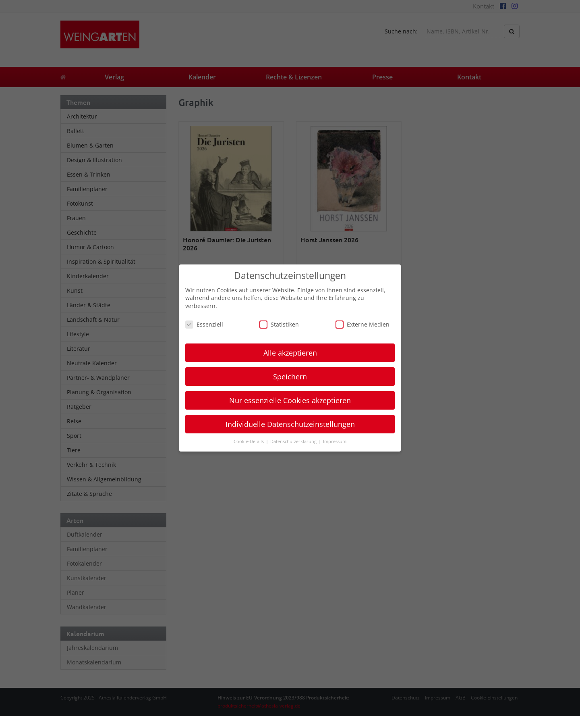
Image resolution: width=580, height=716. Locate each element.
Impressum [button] (334, 441)
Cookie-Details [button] (249, 441)
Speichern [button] (290, 376)
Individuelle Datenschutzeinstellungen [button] (290, 424)
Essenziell (204, 324)
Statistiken (279, 324)
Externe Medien (362, 324)
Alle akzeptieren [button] (290, 353)
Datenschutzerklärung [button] (294, 441)
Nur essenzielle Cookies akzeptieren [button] (290, 400)
